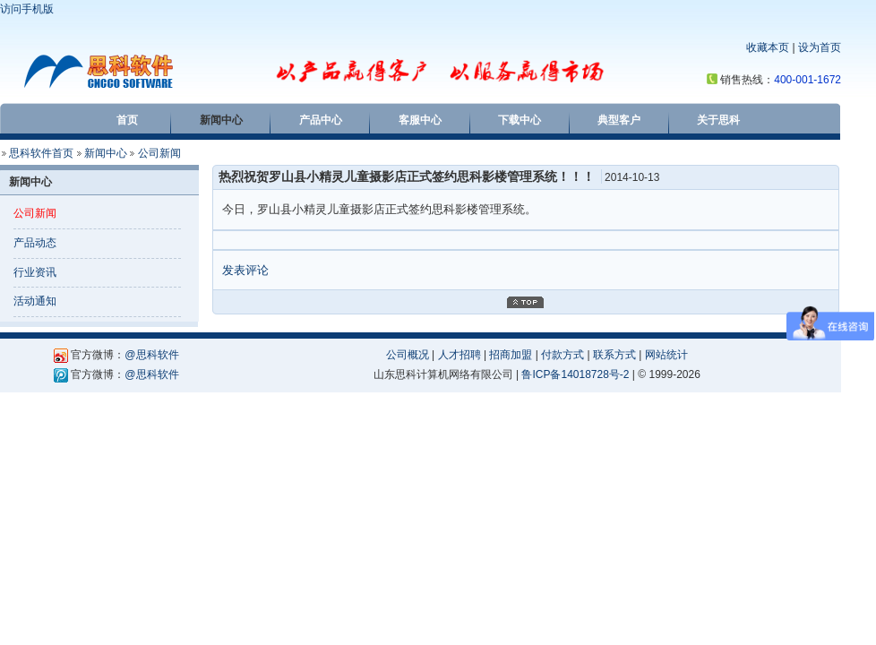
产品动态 (34, 242)
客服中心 (420, 120)
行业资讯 (34, 272)
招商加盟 (510, 354)
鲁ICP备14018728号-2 (575, 374)
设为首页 (819, 47)
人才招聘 (459, 354)
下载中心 (519, 120)
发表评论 (245, 270)
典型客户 (618, 120)
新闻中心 (221, 120)
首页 (127, 120)
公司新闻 (159, 153)
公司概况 (407, 354)
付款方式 (562, 354)
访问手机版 (27, 9)
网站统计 (666, 354)
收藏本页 (767, 47)
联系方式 (614, 354)
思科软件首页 (41, 153)
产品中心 (320, 120)
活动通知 (34, 301)
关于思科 (718, 120)
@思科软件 (151, 354)
